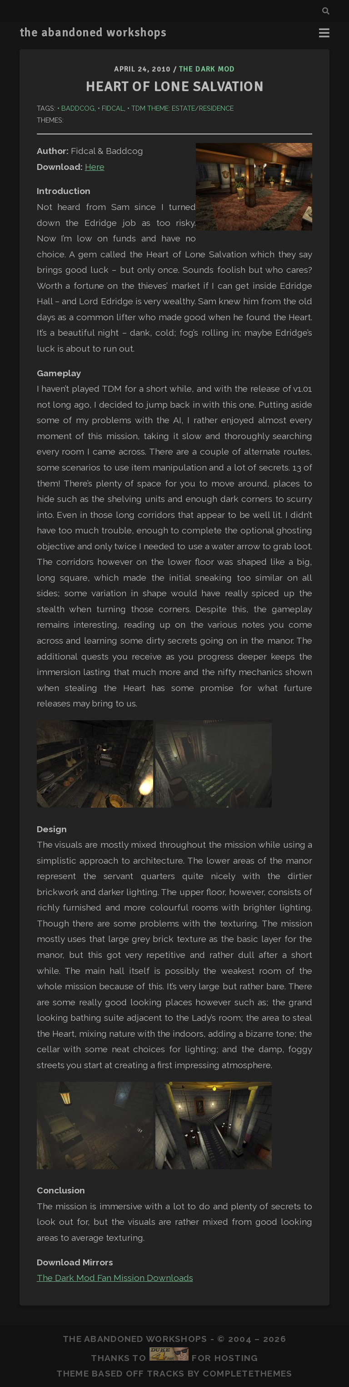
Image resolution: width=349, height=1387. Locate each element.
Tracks (166, 1373)
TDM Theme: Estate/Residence (182, 108)
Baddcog (78, 108)
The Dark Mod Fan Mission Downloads (115, 1278)
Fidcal (113, 108)
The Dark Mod (206, 69)
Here (95, 167)
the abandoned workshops (93, 33)
